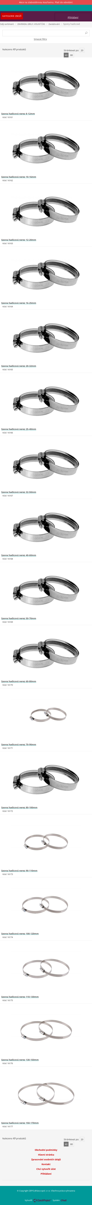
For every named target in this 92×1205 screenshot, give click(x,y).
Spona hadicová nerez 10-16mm (18, 176)
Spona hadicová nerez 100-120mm (20, 933)
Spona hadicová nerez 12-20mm (18, 239)
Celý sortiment (7, 24)
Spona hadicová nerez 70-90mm (18, 744)
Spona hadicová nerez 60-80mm (18, 681)
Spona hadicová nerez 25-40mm (18, 429)
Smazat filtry (40, 39)
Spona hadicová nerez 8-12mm (18, 113)
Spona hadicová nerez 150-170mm (20, 1122)
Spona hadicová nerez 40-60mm (18, 555)
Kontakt (46, 1164)
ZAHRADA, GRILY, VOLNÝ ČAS (31, 24)
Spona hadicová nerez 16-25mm (18, 302)
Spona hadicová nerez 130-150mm (20, 1059)
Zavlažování (54, 24)
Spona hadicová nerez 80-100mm (19, 807)
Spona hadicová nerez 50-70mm (18, 618)
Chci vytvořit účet (46, 1168)
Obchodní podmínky (46, 1149)
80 (71, 55)
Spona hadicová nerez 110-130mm (20, 996)
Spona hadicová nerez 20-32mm (18, 365)
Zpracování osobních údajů (46, 1159)
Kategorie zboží (11, 15)
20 (82, 50)
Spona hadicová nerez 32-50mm (18, 492)
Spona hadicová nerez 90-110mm (19, 870)
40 (66, 55)
